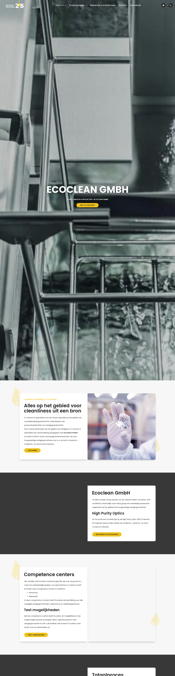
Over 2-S (61, 5)
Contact (123, 5)
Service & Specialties (82, 199)
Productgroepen (78, 5)
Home (69, 199)
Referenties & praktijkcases (102, 5)
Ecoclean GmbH (71, 433)
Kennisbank (135, 5)
